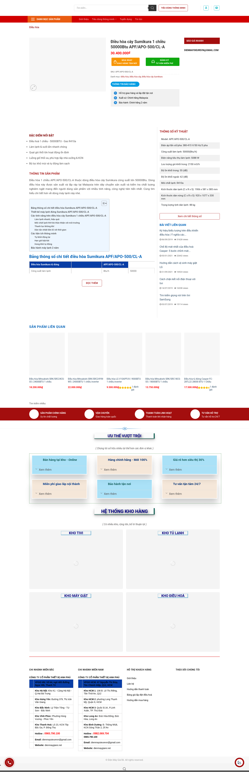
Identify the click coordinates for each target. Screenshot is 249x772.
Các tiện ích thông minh (43, 233)
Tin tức (138, 19)
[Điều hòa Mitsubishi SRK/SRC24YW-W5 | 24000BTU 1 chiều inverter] (86, 354)
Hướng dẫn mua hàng (137, 700)
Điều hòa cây (135, 76)
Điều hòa (34, 27)
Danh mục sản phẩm (45, 19)
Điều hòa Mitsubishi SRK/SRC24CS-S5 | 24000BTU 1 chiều (46, 380)
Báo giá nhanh (195, 41)
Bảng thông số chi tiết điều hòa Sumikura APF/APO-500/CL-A (64, 208)
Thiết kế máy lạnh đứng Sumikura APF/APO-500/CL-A (60, 211)
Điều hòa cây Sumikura (152, 76)
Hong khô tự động (43, 244)
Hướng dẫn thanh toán (138, 689)
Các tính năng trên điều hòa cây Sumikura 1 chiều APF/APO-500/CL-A (68, 215)
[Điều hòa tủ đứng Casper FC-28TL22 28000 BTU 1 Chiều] (202, 354)
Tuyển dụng (126, 19)
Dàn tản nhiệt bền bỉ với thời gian (50, 229)
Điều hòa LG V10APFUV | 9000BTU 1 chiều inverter (124, 380)
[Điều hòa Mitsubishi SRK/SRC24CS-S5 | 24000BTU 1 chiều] (47, 354)
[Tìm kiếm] (152, 8)
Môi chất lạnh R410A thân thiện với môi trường (57, 222)
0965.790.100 (52, 733)
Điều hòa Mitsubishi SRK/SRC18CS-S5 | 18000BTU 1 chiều (163, 380)
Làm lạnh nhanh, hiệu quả (47, 219)
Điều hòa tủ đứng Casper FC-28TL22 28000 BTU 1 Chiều (198, 380)
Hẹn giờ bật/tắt (42, 240)
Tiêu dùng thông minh (173, 8)
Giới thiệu (84, 19)
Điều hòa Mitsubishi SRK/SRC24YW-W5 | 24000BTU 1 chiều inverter (86, 380)
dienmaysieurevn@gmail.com (201, 50)
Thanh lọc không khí (44, 226)
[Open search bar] (124, 769)
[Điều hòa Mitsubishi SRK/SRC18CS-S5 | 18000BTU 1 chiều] (163, 354)
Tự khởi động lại (42, 237)
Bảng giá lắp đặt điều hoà (139, 695)
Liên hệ (130, 684)
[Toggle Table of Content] (102, 203)
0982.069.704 (101, 733)
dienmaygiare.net (53, 745)
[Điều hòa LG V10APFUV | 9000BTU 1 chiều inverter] (124, 354)
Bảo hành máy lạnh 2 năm (45, 247)
